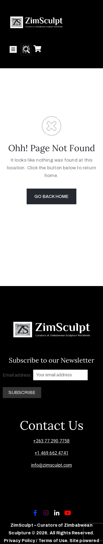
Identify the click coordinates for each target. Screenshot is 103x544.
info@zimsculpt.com (51, 465)
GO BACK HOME (51, 196)
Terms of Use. (53, 540)
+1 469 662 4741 (51, 453)
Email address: (45, 374)
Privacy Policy (20, 540)
